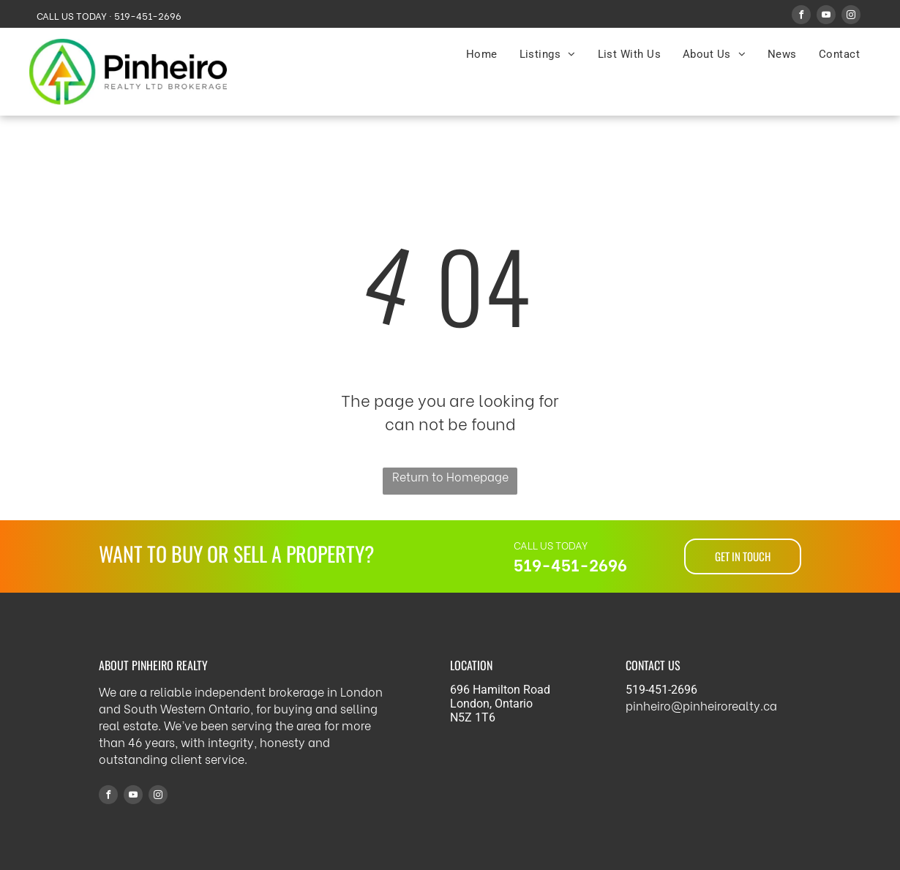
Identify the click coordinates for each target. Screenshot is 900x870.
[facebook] (801, 16)
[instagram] (850, 16)
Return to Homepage (450, 476)
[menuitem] (482, 54)
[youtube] (826, 16)
